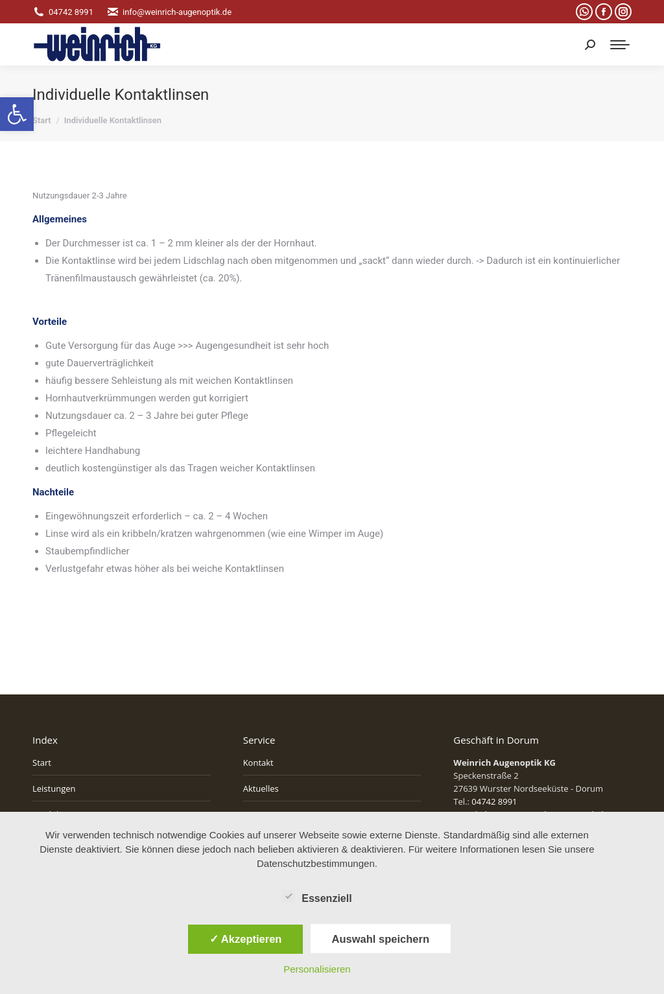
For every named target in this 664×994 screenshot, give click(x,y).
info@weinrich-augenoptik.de (168, 12)
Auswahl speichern (380, 939)
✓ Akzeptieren (245, 939)
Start (41, 762)
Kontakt (258, 762)
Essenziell (316, 896)
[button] (17, 114)
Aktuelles (261, 788)
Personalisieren (316, 969)
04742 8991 (62, 12)
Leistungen (53, 788)
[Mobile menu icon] (620, 44)
